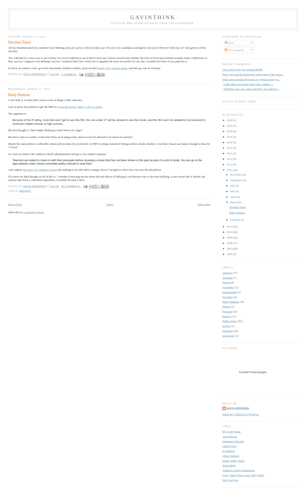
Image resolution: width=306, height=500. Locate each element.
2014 (230, 159)
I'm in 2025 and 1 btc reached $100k (242, 69)
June (233, 191)
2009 (230, 237)
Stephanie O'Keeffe (233, 441)
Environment (229, 292)
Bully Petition (19, 95)
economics (228, 287)
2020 (230, 131)
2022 (230, 125)
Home (109, 204)
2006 (230, 254)
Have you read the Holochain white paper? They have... (253, 74)
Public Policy (229, 321)
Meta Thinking (230, 301)
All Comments (234, 50)
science (226, 326)
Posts (229, 42)
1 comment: (69, 74)
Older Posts (203, 204)
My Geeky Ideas (231, 431)
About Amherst (230, 455)
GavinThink (153, 17)
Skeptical (227, 330)
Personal (227, 311)
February (235, 219)
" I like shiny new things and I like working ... (247, 84)
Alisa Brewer (229, 436)
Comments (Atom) (33, 212)
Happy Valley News (233, 460)
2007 (230, 248)
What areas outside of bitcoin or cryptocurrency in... (251, 79)
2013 (230, 164)
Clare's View (229, 446)
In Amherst (228, 451)
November (236, 174)
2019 (230, 136)
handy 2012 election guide (112, 68)
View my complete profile (240, 414)
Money (226, 306)
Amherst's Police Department (238, 470)
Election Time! (19, 42)
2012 (230, 170)
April (233, 196)
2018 (230, 142)
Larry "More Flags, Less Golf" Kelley (243, 475)
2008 (230, 243)
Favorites (227, 297)
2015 (230, 153)
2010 (230, 232)
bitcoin (226, 282)
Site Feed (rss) (230, 480)
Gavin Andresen (238, 408)
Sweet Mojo (229, 465)
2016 (230, 147)
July (232, 185)
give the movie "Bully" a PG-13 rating (81, 106)
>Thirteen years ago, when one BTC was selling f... (250, 89)
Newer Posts (15, 204)
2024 (230, 120)
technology (228, 335)
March (234, 202)
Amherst (25, 191)
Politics (226, 316)
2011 (230, 226)
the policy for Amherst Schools (40, 169)
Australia (227, 277)
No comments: (71, 186)
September (236, 180)
